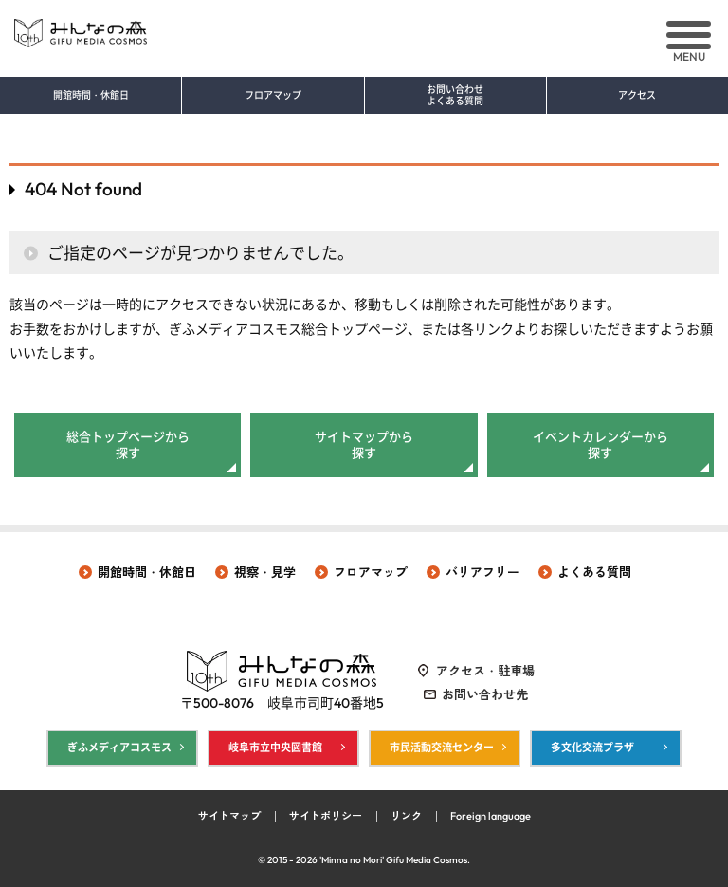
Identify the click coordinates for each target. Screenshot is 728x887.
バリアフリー (482, 572)
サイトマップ (229, 815)
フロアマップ (273, 96)
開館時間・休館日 (91, 96)
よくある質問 (594, 572)
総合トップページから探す (128, 444)
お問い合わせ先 (485, 694)
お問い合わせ (455, 95)
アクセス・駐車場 (485, 670)
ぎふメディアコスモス (119, 747)
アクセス (637, 96)
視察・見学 (265, 572)
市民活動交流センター (442, 747)
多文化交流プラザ (592, 747)
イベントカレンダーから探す (600, 444)
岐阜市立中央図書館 (275, 747)
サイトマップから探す (364, 444)
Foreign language (490, 815)
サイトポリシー (325, 815)
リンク (406, 815)
